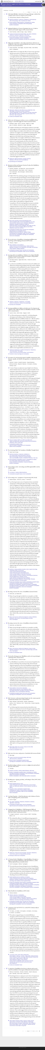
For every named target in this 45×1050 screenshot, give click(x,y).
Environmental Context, (14, 36)
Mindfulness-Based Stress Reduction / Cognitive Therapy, (20, 232)
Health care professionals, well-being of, (17, 441)
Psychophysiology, (24, 618)
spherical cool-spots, (20, 962)
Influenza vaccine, (20, 223)
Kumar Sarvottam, (14, 47)
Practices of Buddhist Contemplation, (16, 23)
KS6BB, (28, 246)
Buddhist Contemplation (14, 24)
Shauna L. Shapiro (14, 242)
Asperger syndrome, (27, 158)
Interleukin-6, (25, 112)
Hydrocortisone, (13, 1021)
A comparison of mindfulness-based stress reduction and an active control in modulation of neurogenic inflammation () (23, 969)
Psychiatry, (34, 786)
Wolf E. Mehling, (13, 701)
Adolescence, (12, 158)
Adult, (20, 110)
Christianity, (27, 877)
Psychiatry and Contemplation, (28, 229)
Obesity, (18, 113)
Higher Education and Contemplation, (16, 39)
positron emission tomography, (16, 960)
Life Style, (30, 112)
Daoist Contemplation (13, 792)
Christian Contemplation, (24, 887)
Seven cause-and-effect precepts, (16, 457)
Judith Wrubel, (20, 701)
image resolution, (19, 958)
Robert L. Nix (12, 815)
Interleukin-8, (18, 1021)
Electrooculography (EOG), (15, 221)
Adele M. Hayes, (20, 31)
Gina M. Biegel (12, 261)
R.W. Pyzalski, (23, 911)
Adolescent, (17, 110)
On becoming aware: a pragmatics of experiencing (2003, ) (22, 477)
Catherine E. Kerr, (20, 703)
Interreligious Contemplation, (14, 886)
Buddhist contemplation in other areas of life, (17, 775)
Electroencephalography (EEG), (25, 220)
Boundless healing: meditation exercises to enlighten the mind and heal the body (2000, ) (24, 765)
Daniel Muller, (22, 170)
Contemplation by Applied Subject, (24, 36)
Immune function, (13, 223)
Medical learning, (28, 441)
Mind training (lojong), (14, 20)
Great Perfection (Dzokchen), (32, 575)
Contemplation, (21, 895)
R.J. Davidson (17, 912)
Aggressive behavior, (19, 158)
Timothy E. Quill (12, 365)
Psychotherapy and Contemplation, (16, 233)
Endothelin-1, (27, 111)
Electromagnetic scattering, (15, 955)
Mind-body (32, 770)
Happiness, (26, 616)
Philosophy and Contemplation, (15, 584)
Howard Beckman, (31, 362)
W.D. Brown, (35, 911)
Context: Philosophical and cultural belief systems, (19, 572)
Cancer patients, (13, 687)
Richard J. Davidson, (14, 168)
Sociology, (21, 854)
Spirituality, (30, 618)
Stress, (17, 691)
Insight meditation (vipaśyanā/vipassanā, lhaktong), (20, 577)
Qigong (11, 787)
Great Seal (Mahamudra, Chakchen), (17, 576)
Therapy (32, 899)
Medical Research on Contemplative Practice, (17, 230)
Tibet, (20, 20)
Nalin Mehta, (35, 47)
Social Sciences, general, (14, 854)
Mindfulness (25, 159)
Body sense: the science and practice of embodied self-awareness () (24, 753)
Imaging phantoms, (34, 955)
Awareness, (16, 895)
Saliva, (30, 1023)
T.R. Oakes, (12, 911)
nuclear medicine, (24, 959)
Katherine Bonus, (29, 171)
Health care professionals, (27, 439)
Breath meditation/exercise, (15, 783)
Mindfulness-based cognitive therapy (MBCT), (28, 879)
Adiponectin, (12, 110)
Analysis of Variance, (16, 1020)
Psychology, (29, 247)
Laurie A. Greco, (13, 313)
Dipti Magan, (21, 47)
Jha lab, (33, 648)
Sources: (4, 5)
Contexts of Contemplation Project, (16, 581)
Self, (15, 880)
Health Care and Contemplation (29, 251)
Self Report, (33, 1023)
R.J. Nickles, (12, 912)
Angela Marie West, (23, 259)
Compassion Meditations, (28, 462)
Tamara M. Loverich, (31, 259)
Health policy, (17, 786)
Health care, (19, 439)
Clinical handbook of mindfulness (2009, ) (18, 891)
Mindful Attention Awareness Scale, (16, 689)
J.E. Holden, (17, 911)
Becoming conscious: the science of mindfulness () (22, 591)
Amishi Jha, (12, 593)
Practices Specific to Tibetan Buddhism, (17, 22)
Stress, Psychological (14, 619)
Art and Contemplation (27, 473)
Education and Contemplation (29, 39)
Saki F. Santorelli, (29, 170)
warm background (13, 963)
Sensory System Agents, (14, 1024)
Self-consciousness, (13, 758)
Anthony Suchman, (13, 364)
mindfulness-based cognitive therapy (23, 880)
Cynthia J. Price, (12, 703)
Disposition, (25, 687)
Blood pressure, (25, 110)
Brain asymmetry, (15, 220)
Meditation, (34, 34)
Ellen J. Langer (13, 470)
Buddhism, (16, 19)
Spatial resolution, (29, 957)
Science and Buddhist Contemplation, (32, 585)
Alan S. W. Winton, (13, 125)
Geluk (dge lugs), (33, 19)
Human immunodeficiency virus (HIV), (27, 221)
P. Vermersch (28, 479)
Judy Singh (29, 125)
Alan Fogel (12, 755)
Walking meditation (20, 248)
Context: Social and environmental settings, (18, 34)
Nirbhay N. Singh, (13, 123)
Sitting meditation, (13, 248)
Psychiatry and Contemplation (15, 304)
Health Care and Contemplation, (29, 233)
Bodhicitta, (12, 19)
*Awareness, (16, 301)
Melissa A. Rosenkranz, (15, 971)
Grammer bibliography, (14, 112)
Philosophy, (33, 579)
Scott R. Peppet (13, 799)
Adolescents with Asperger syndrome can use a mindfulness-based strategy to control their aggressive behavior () (23, 120)
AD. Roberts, (29, 911)
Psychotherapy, (35, 247)
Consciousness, (21, 570)
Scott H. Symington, (14, 864)
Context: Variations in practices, (16, 575)
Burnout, (11, 439)
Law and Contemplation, (24, 38)
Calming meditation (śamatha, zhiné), (21, 569)
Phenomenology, (27, 579)
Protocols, (19, 957)
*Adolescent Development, (15, 349)
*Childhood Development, (25, 349)
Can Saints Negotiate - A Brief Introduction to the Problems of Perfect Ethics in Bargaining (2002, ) (24, 796)
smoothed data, (13, 962)
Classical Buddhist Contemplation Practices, (18, 459)
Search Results (9, 5)
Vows (37, 457)
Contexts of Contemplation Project (16, 116)
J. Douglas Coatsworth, (15, 814)
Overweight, (22, 113)
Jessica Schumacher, (30, 168)
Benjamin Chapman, (22, 364)
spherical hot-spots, (28, 962)
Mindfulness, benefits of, (24, 224)
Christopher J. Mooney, (32, 364)
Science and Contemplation (14, 235)
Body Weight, (12, 111)
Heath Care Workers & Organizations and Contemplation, (20, 445)
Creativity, (17, 472)
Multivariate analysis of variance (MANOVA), (18, 225)
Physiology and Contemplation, (28, 234)
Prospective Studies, (29, 113)
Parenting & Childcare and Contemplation (17, 855)
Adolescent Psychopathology (25, 303)
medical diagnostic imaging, (15, 959)
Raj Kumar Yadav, (28, 47)
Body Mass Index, (31, 110)
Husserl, (25, 576)
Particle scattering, (13, 957)
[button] (43, 1)
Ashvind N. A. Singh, (22, 125)
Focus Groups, (20, 746)
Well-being (28, 691)
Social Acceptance (30, 352)
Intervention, (28, 852)
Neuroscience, (12, 226)
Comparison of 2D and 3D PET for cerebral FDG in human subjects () (23, 908)
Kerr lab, (29, 746)
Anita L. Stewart (12, 704)
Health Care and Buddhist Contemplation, (17, 774)
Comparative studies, (14, 570)
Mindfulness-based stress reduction (17, 228)
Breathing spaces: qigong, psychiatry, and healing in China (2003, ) (24, 779)
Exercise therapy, (32, 784)
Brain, (11, 220)
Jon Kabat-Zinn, (22, 168)
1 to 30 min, (12, 954)
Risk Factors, (12, 114)
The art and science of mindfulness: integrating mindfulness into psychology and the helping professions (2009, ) (22, 240)
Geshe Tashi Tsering (14, 452)
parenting (28, 854)
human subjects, (13, 958)
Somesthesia (19, 758)
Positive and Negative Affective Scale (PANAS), (24, 226)
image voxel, (25, 958)
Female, (16, 746)
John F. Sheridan (12, 173)
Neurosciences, (18, 618)
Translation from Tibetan (26, 20)
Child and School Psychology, (20, 852)
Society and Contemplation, (14, 38)
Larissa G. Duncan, (24, 814)
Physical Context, (13, 760)
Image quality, (27, 955)
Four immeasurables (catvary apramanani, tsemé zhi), (20, 455)
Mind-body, (29, 757)
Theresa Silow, (28, 703)
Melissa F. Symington (23, 864)
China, (22, 783)
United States (26, 35)
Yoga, (16, 114)
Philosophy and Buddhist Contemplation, (29, 584)
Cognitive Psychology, (33, 569)
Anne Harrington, (21, 171)
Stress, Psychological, (23, 1024)
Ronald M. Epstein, (22, 362)
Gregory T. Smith (26, 313)
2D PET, (15, 954)
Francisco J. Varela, (21, 479)
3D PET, (19, 954)
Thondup (12, 768)
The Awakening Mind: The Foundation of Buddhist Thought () (23, 450)
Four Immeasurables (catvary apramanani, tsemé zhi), (19, 460)
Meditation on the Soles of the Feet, (16, 159)
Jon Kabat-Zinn (18, 593)
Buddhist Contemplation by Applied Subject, (31, 581)
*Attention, (12, 301)
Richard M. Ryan (22, 659)
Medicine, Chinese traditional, (25, 786)
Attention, (13, 472)
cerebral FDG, (35, 957)
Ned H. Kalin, (20, 973)
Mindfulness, (31, 223)
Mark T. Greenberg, (32, 814)
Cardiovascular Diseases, (20, 111)
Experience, (24, 575)
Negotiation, (21, 35)
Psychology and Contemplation (23, 353)
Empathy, (15, 439)
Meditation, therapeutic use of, (15, 247)
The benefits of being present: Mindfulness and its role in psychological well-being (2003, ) (24, 656)
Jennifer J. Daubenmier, (29, 701)
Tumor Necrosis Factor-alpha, (15, 1025)
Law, (27, 34)
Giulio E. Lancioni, (22, 123)
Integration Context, (13, 788)
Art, (10, 472)
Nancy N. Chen (13, 781)
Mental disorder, (30, 898)
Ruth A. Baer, (20, 313)
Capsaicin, (25, 1020)
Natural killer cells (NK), (31, 225)
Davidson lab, (21, 616)
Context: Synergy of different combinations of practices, (20, 574)
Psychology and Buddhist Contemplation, (17, 585)
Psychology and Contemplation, (15, 586)
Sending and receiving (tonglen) (20, 580)
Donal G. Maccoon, (33, 971)
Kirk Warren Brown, (14, 259)
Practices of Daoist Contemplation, (26, 790)
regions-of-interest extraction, (27, 960)
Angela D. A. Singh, (30, 123)
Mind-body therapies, (14, 748)
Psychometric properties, (29, 690)
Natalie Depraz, (13, 479)
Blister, (21, 1020)
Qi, (36, 786)
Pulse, (34, 113)
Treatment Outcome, (31, 1024)
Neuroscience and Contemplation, (15, 234)
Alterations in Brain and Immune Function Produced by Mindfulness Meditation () (23, 165)
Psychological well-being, (14, 690)
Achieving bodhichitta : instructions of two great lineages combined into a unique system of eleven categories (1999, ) (24, 14)
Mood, (16, 442)
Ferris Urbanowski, (13, 171)
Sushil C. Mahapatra (13, 49)
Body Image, (12, 746)
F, (20, 955)
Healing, (20, 770)
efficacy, (24, 854)
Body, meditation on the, (14, 244)
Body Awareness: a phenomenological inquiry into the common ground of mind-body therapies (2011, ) (24, 698)
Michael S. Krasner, (14, 362)
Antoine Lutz (26, 973)
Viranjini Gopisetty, (35, 703)
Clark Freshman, (13, 31)
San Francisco (21, 748)
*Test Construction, (13, 351)
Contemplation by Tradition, (29, 22)
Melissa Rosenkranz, (13, 170)
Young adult (19, 114)
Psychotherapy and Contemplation (16, 161)
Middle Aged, (14, 113)
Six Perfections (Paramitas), (28, 457)
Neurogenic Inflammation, (23, 1023)
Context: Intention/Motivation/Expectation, (18, 571)
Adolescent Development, (14, 303)
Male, (11, 113)
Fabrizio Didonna (13, 893)
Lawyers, (30, 34)
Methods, (35, 898)
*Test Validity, (27, 301)
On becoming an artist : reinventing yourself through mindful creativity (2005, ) (24, 467)
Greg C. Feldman (27, 31)
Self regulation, (12, 691)
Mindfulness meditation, (14, 35)
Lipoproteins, (34, 112)
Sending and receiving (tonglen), (25, 456)
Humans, (20, 112)
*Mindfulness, (22, 301)
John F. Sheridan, (13, 973)
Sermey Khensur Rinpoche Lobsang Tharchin (19, 17)
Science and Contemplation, (26, 586)
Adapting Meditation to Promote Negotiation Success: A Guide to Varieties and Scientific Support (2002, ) (23, 29)
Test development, (21, 691)
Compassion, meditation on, (24, 19)
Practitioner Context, (13, 353)
